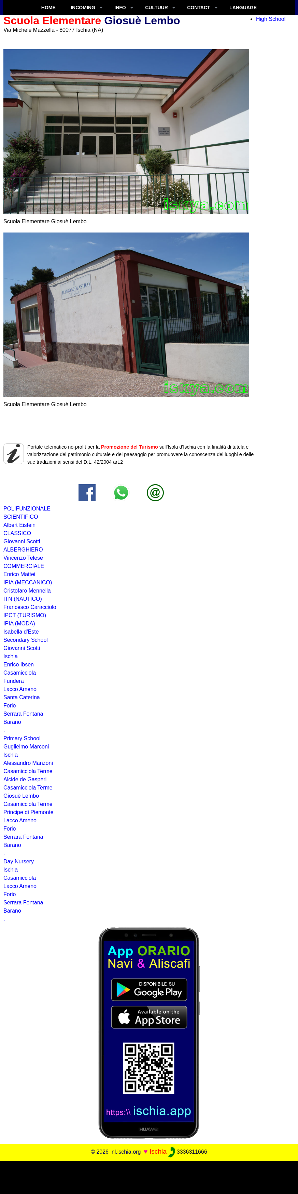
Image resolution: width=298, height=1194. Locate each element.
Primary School (21, 738)
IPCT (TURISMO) (24, 615)
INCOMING (83, 7)
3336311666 (187, 1152)
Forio (9, 829)
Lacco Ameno (20, 886)
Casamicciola (19, 878)
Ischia (10, 870)
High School (270, 19)
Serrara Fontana (23, 714)
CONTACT (198, 7)
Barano (12, 722)
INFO (120, 7)
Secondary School (25, 640)
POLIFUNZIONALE (27, 509)
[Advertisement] (149, 1176)
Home (48, 7)
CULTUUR (156, 7)
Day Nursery (18, 861)
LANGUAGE (243, 7)
